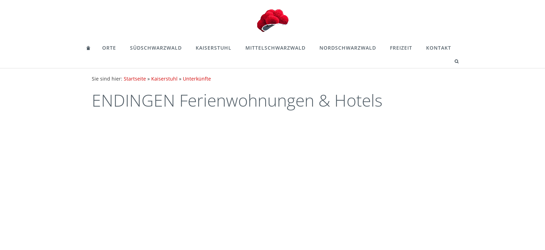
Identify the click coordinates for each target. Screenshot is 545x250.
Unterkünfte (197, 78)
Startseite (135, 78)
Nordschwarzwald (347, 47)
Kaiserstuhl (213, 47)
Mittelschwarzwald (275, 47)
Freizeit (401, 47)
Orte (109, 47)
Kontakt (438, 47)
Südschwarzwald (156, 47)
